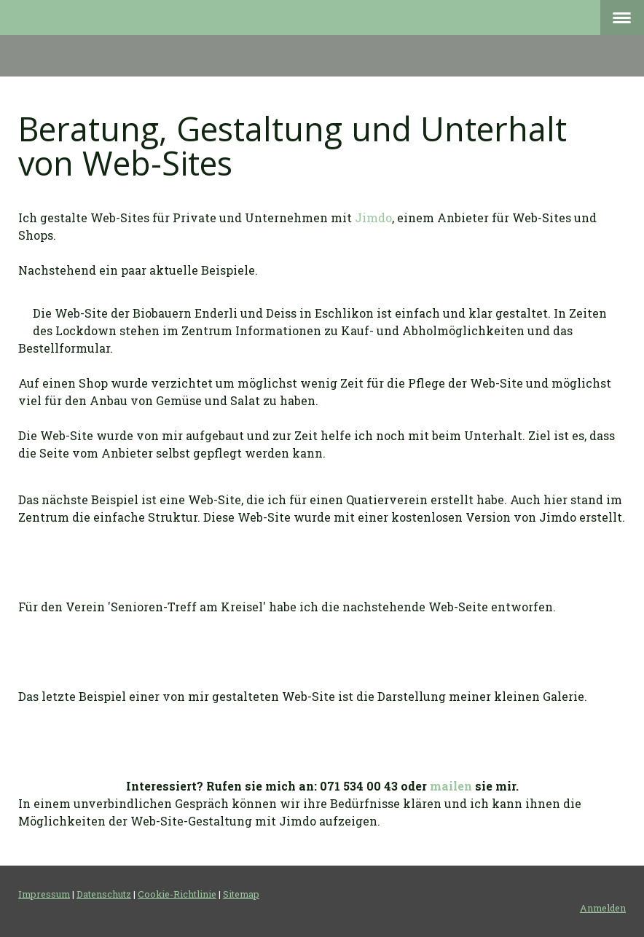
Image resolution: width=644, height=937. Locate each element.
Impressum (44, 894)
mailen (451, 785)
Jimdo (373, 217)
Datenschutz (103, 894)
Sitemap (241, 894)
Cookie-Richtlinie (177, 894)
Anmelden (603, 908)
